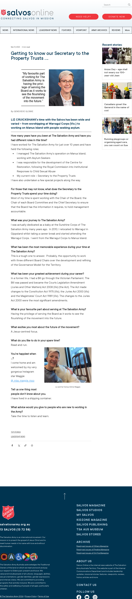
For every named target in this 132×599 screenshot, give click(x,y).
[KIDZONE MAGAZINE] (94, 520)
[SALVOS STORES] (94, 534)
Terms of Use (43, 596)
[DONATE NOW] (117, 17)
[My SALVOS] (94, 515)
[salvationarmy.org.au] (18, 524)
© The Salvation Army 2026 (11, 596)
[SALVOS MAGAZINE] (94, 505)
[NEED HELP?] (83, 17)
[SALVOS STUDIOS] (94, 510)
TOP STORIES (16, 432)
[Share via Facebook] (12, 445)
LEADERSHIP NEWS (18, 437)
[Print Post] (32, 445)
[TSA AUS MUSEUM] (94, 529)
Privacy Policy (31, 596)
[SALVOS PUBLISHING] (94, 524)
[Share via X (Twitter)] (19, 445)
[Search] (113, 5)
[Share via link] (25, 445)
